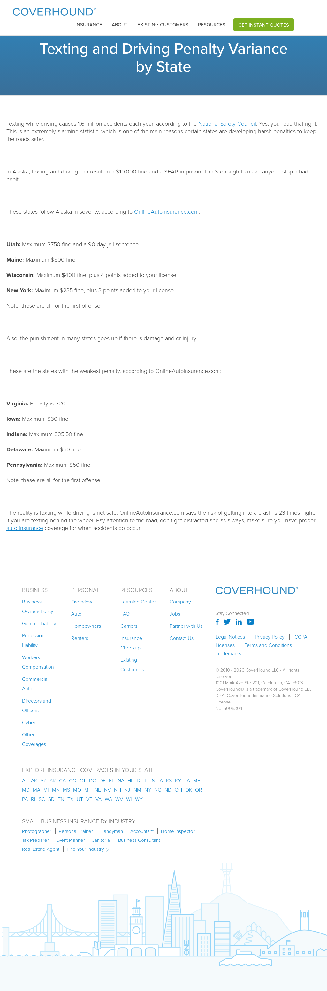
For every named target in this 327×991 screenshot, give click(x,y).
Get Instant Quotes (263, 24)
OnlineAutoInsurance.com (166, 212)
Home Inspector (178, 831)
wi (129, 799)
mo (77, 790)
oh (178, 790)
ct (83, 780)
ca (62, 780)
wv (119, 799)
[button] (89, 24)
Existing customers (162, 24)
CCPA (300, 637)
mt (87, 790)
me (196, 780)
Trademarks (228, 654)
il (145, 780)
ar (52, 780)
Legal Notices (230, 637)
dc (92, 780)
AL (25, 780)
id (137, 780)
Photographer (36, 831)
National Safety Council (227, 123)
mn (56, 790)
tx (70, 799)
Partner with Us (186, 626)
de (102, 780)
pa (25, 799)
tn (61, 799)
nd (167, 790)
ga (121, 780)
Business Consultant (139, 840)
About (120, 24)
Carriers (128, 626)
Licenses (225, 645)
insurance (88, 24)
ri (33, 799)
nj (127, 790)
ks (169, 780)
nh (117, 790)
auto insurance (24, 528)
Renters (79, 638)
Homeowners (86, 626)
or (198, 790)
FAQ (125, 614)
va (98, 799)
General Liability (39, 623)
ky (178, 780)
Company (180, 601)
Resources (211, 24)
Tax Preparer (35, 840)
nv (107, 790)
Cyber (28, 722)
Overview (81, 601)
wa (108, 799)
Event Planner (70, 840)
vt (89, 799)
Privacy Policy (270, 637)
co (72, 780)
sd (51, 799)
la (187, 780)
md (26, 790)
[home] (54, 10)
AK (34, 780)
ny (147, 790)
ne (98, 790)
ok (188, 790)
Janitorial (101, 840)
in (152, 780)
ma (36, 790)
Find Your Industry (85, 849)
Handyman (111, 831)
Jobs (175, 614)
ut (80, 799)
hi (129, 780)
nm (137, 790)
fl (111, 780)
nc (157, 790)
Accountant (142, 831)
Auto (76, 614)
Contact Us (182, 638)
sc (42, 799)
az (43, 780)
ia (160, 780)
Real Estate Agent (40, 849)
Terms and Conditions (268, 645)
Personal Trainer (76, 831)
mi (46, 790)
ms (66, 790)
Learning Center (138, 601)
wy (139, 799)
